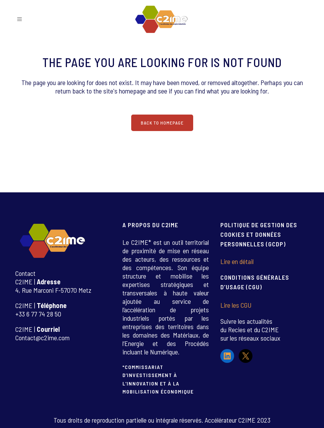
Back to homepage (162, 122)
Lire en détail (237, 261)
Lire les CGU (235, 305)
